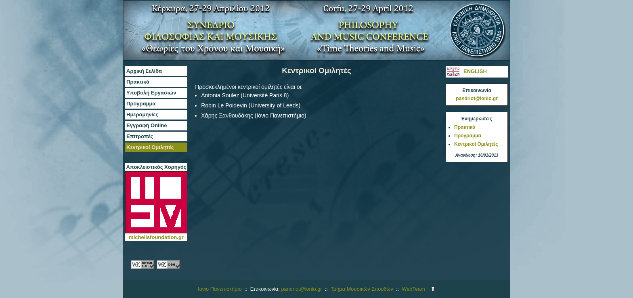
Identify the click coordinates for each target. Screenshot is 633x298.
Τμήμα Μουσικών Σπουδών (362, 289)
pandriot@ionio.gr (477, 98)
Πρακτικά (137, 82)
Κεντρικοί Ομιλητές (150, 147)
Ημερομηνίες (142, 114)
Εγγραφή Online (146, 125)
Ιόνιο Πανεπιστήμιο (219, 289)
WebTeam (413, 289)
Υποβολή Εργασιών (151, 93)
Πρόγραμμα (141, 104)
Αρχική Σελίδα (144, 71)
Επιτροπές (139, 136)
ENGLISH (453, 71)
